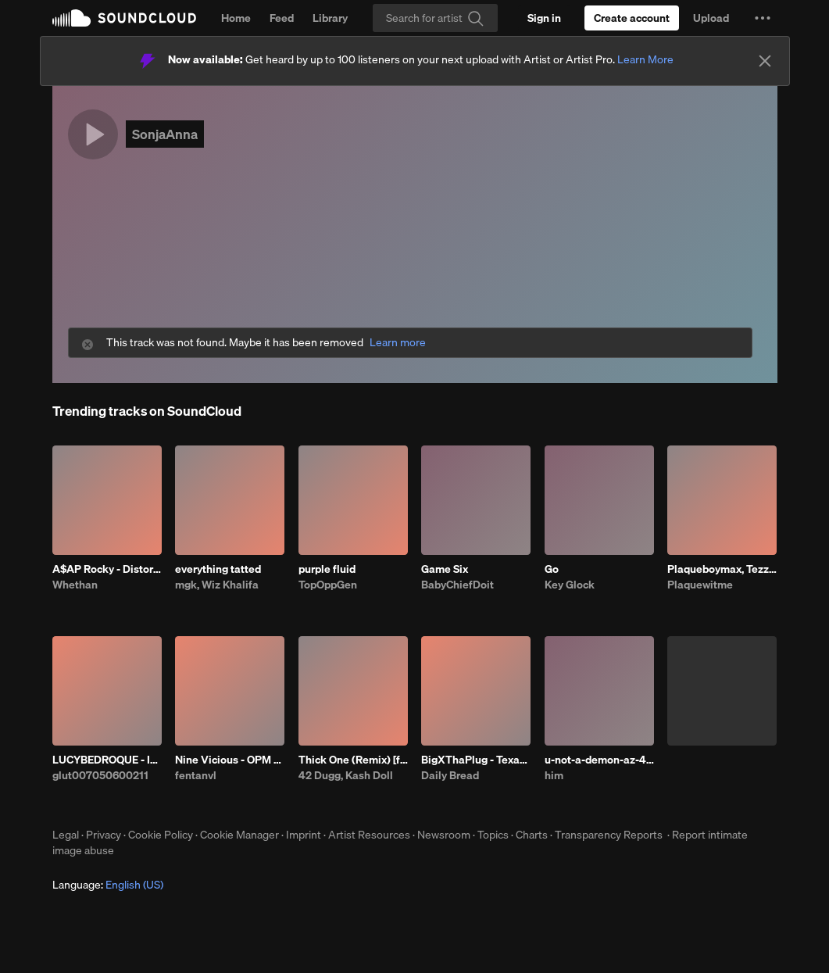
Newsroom (443, 834)
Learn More (645, 59)
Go (552, 569)
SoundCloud (124, 18)
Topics (493, 834)
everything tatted (218, 569)
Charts (532, 834)
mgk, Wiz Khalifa (217, 584)
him (554, 775)
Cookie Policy (160, 834)
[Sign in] (544, 17)
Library (330, 18)
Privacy (103, 834)
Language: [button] (107, 884)
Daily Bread (450, 775)
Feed (282, 18)
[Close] (765, 61)
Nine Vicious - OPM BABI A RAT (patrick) (229, 759)
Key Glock (570, 584)
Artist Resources (369, 834)
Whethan (75, 584)
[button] (762, 18)
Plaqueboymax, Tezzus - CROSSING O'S (722, 569)
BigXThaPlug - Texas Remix (476, 759)
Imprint (303, 834)
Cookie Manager (239, 834)
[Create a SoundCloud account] (631, 17)
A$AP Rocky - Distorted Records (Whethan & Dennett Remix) (107, 569)
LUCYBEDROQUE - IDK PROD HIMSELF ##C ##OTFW (107, 759)
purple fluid (327, 569)
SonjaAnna (165, 134)
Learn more (398, 342)
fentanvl (195, 775)
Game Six (444, 569)
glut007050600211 (100, 775)
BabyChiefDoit (457, 584)
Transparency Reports (609, 834)
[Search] (435, 18)
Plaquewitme (700, 584)
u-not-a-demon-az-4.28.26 (599, 759)
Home (236, 18)
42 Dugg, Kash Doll (345, 775)
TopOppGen (327, 584)
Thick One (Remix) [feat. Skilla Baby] (353, 759)
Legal (65, 834)
